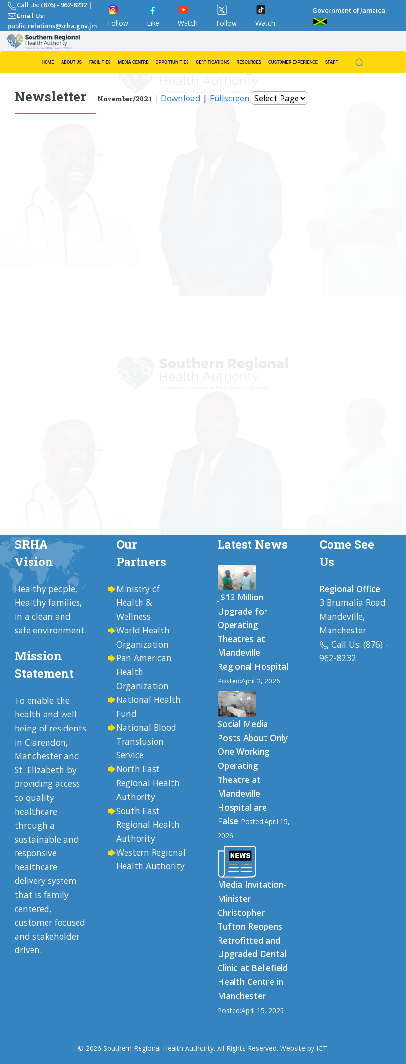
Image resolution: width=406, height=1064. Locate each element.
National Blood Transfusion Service (146, 741)
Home (48, 62)
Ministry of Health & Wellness (138, 602)
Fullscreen (230, 98)
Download (181, 98)
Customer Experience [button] (293, 62)
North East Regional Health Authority (148, 782)
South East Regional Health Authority (148, 824)
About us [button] (71, 62)
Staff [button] (331, 62)
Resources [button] (249, 62)
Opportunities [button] (172, 62)
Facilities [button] (99, 62)
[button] (354, 62)
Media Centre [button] (133, 62)
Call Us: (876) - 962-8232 (52, 4)
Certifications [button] (212, 62)
